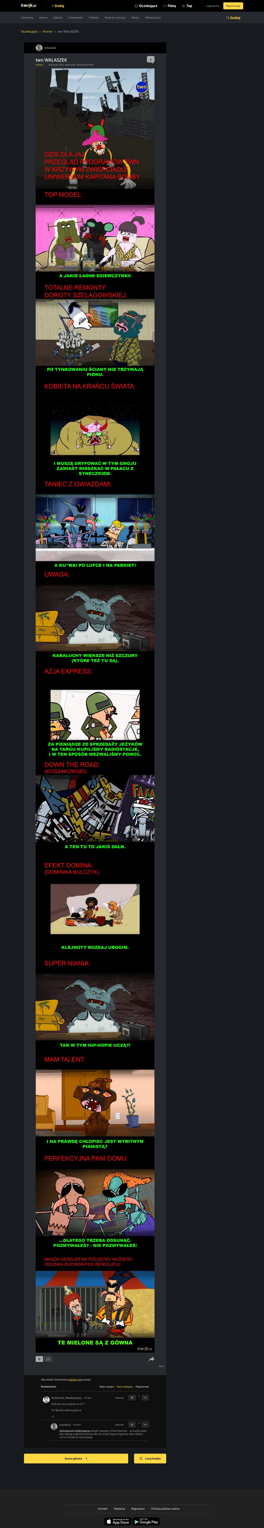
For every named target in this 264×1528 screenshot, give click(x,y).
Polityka (94, 17)
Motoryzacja (153, 17)
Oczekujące (148, 6)
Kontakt (103, 1508)
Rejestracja (233, 5)
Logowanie (212, 5)
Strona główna (76, 1458)
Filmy (172, 6)
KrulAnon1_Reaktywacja (66, 1397)
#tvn (61, 64)
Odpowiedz (119, 1398)
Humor (43, 17)
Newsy (136, 17)
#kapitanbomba (85, 64)
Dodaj (59, 6)
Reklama (119, 1508)
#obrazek (53, 64)
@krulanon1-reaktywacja (74, 1430)
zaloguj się (74, 1379)
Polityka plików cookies (165, 1508)
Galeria (57, 17)
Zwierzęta (27, 17)
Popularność (142, 1386)
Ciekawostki (75, 17)
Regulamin (138, 1508)
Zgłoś (161, 1366)
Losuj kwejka (150, 1458)
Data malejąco (125, 1386)
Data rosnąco (107, 1386)
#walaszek (70, 64)
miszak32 (65, 1424)
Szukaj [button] (235, 18)
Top (189, 6)
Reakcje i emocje (115, 17)
